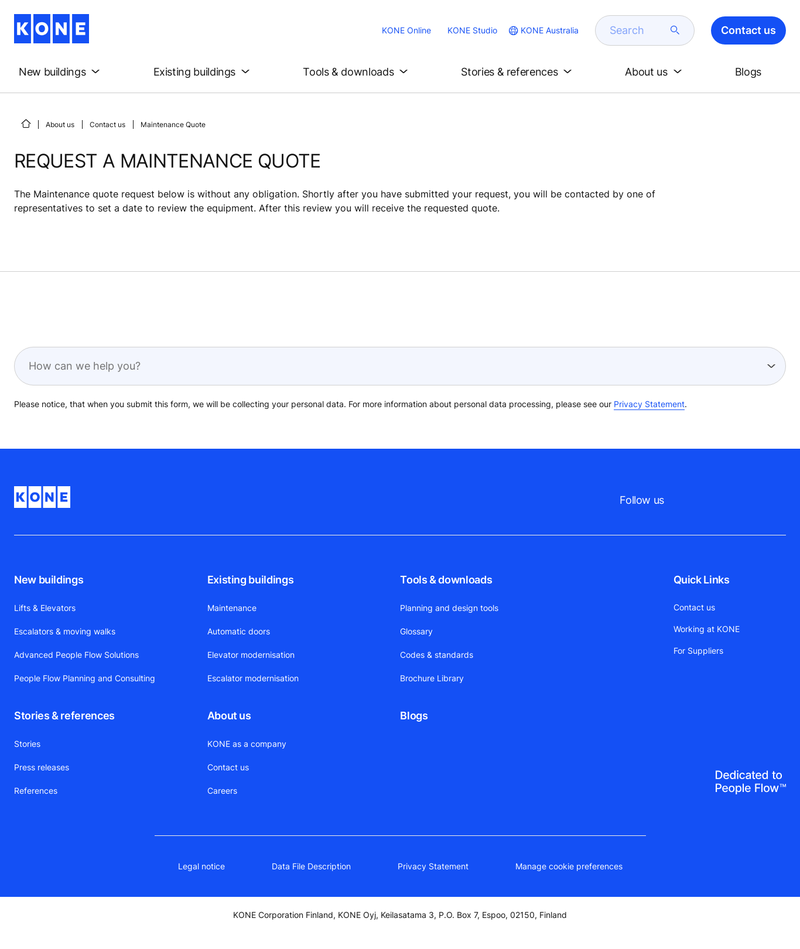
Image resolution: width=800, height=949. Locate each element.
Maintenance (232, 608)
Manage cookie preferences (569, 866)
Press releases (41, 767)
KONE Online (406, 30)
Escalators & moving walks (64, 631)
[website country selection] (543, 30)
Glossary (416, 631)
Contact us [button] (748, 30)
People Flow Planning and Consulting (84, 678)
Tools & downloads (446, 580)
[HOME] (25, 124)
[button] (61, 72)
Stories (27, 744)
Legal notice (201, 866)
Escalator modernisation (253, 678)
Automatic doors (238, 631)
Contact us (107, 124)
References (35, 791)
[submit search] (675, 30)
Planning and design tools (449, 608)
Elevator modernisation (251, 655)
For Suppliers (698, 651)
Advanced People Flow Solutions (76, 655)
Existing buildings (250, 580)
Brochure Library (432, 678)
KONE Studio (472, 30)
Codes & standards (436, 655)
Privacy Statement (649, 404)
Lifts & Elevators (45, 608)
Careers (222, 791)
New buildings (48, 580)
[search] (637, 30)
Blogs (414, 715)
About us (60, 124)
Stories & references (64, 715)
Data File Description (311, 866)
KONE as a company (246, 744)
